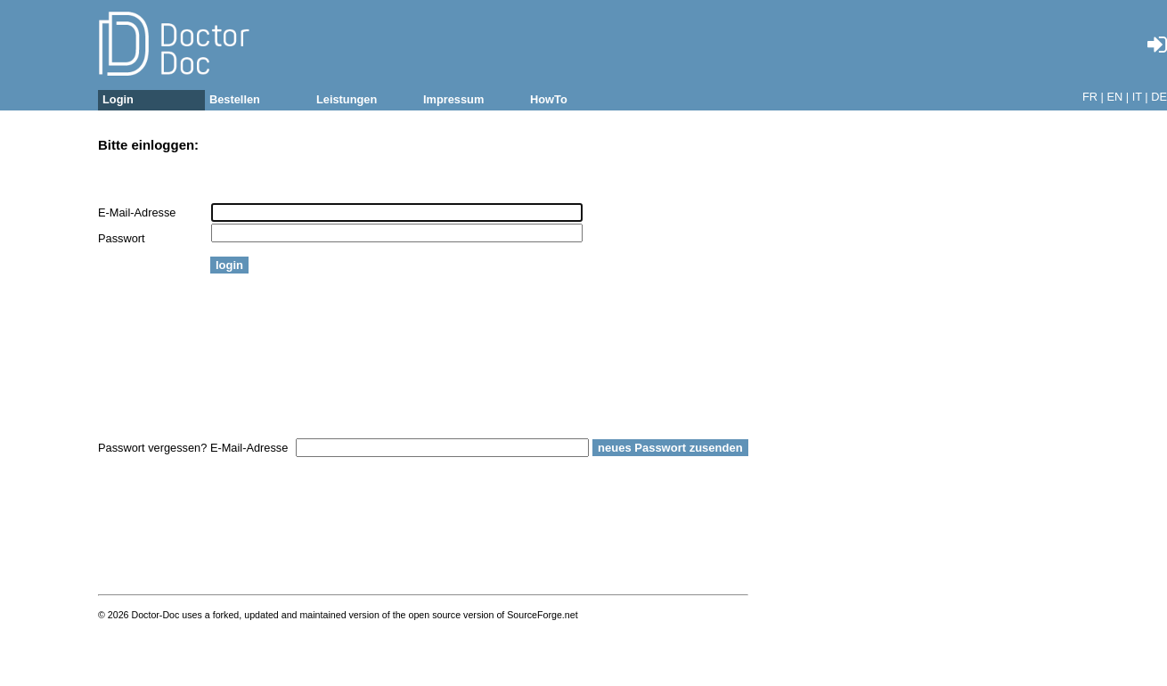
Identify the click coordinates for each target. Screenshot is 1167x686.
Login (118, 99)
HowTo (548, 99)
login (229, 265)
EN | (1117, 96)
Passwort (121, 238)
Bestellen (234, 99)
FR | (1093, 96)
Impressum (453, 99)
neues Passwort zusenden (670, 447)
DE (1159, 96)
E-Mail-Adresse (136, 212)
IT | (1140, 96)
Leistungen (346, 99)
